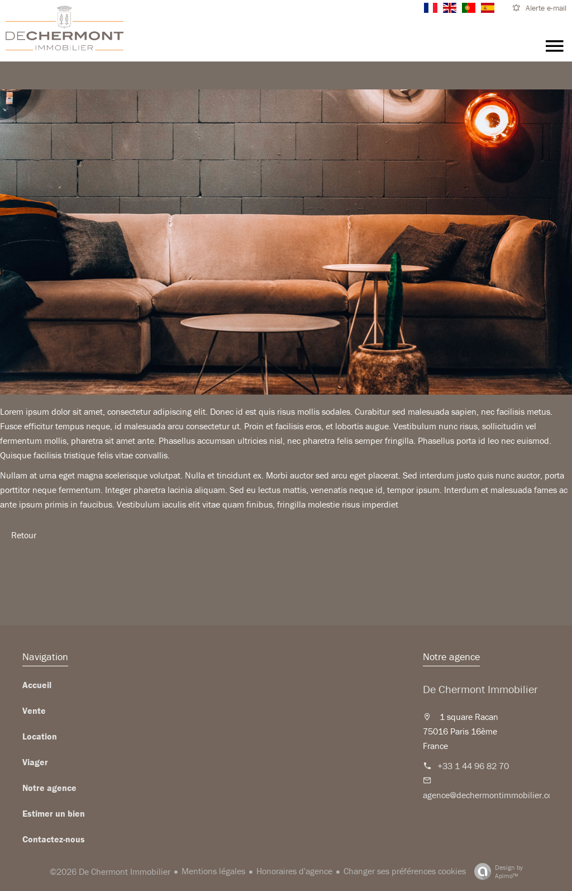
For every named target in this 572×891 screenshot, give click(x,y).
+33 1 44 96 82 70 (473, 765)
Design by (496, 871)
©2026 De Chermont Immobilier (110, 871)
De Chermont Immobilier (480, 689)
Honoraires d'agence (294, 870)
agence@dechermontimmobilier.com (491, 794)
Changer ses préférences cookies (405, 870)
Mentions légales (213, 870)
